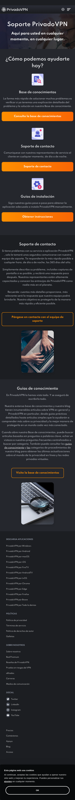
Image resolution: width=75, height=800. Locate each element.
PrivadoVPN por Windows (18, 546)
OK (37, 790)
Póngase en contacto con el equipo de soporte (38, 319)
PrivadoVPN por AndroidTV (19, 573)
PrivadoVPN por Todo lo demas (21, 605)
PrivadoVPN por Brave (17, 600)
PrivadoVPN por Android (18, 551)
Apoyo (9, 741)
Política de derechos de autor (20, 631)
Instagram (16, 710)
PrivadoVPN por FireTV (17, 567)
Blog (8, 747)
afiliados (10, 673)
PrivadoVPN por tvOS (16, 578)
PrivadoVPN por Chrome (18, 584)
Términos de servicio (16, 626)
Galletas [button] (10, 636)
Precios (9, 731)
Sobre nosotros (13, 652)
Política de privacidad (16, 620)
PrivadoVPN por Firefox (17, 594)
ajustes (8, 781)
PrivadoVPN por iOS (16, 562)
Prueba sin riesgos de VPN (18, 668)
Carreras (10, 679)
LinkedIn (15, 705)
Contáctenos (12, 736)
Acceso (9, 752)
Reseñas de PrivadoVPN (17, 662)
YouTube (15, 715)
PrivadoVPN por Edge (16, 589)
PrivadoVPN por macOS (17, 557)
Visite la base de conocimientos (37, 472)
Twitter (14, 699)
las (28, 447)
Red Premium (12, 657)
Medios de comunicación (17, 684)
